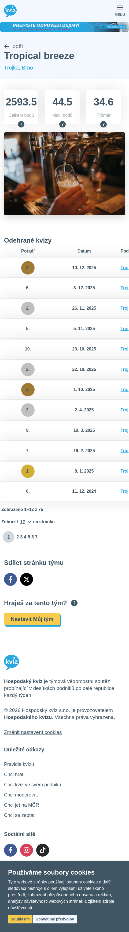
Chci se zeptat (19, 815)
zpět (13, 46)
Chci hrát (13, 774)
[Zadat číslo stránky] (8, 537)
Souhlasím (20, 919)
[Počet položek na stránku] (28, 522)
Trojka (11, 68)
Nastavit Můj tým (32, 619)
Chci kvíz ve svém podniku (32, 784)
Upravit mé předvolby (55, 919)
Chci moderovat (21, 795)
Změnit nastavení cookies (33, 732)
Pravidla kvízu (19, 764)
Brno (27, 68)
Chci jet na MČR (21, 805)
